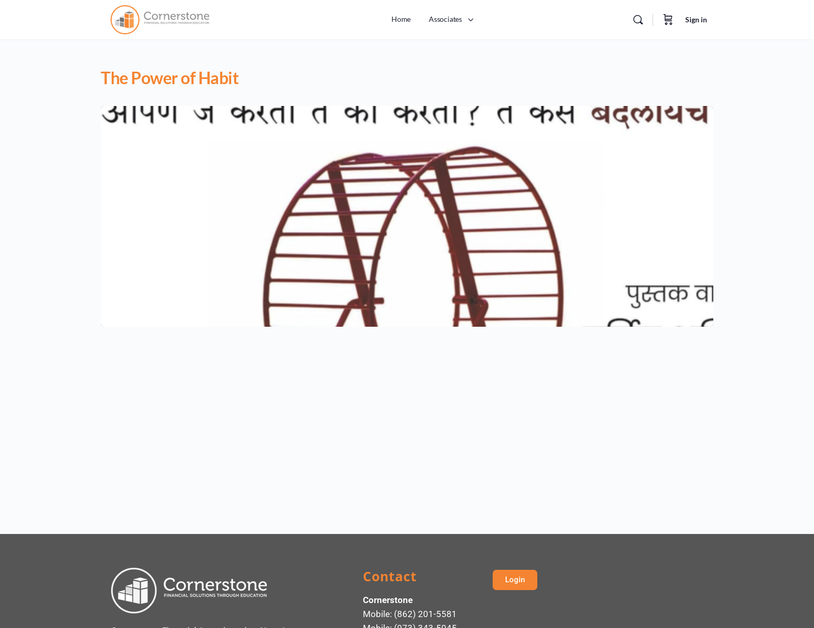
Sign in (696, 19)
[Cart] (668, 19)
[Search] (638, 20)
